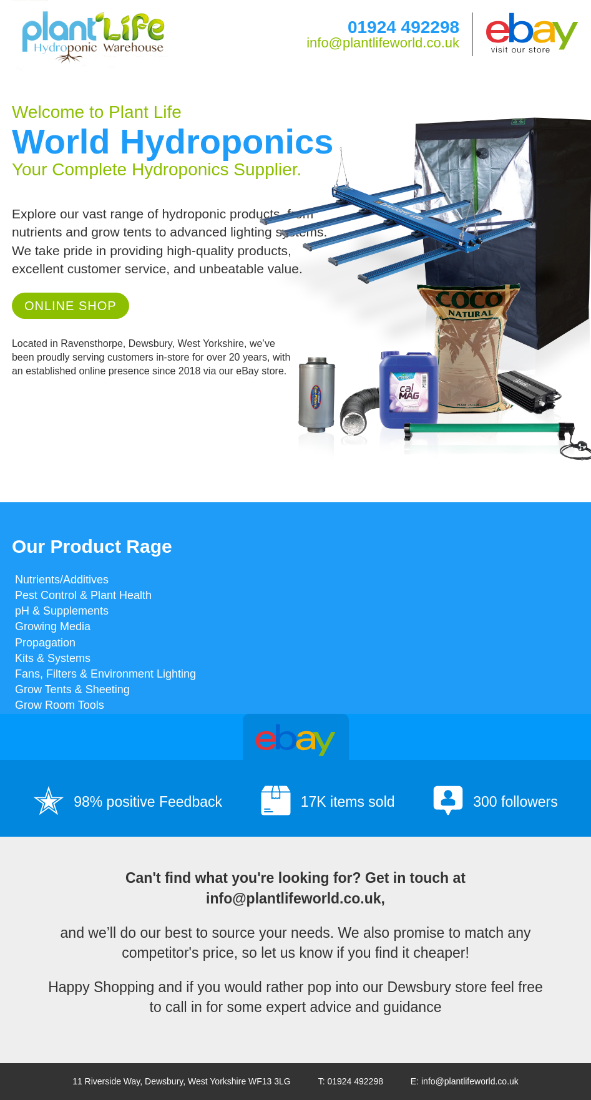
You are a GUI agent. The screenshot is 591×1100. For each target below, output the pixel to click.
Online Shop (70, 306)
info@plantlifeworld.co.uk (382, 43)
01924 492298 (403, 27)
